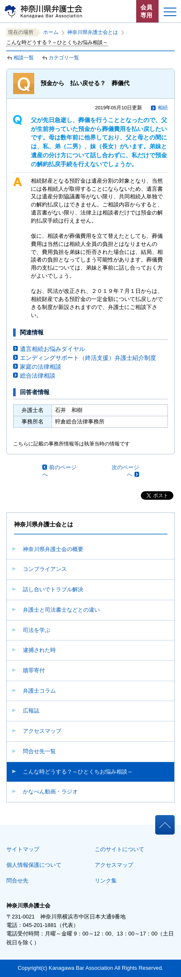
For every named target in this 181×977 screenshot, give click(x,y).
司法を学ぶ (36, 630)
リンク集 (106, 880)
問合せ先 (17, 880)
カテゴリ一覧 (64, 57)
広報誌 (31, 710)
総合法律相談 (37, 375)
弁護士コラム (39, 691)
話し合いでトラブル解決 (53, 589)
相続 (163, 107)
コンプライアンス (45, 569)
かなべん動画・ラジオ (50, 791)
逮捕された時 (39, 650)
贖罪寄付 (34, 670)
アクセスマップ (42, 731)
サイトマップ (22, 849)
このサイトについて (119, 849)
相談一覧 (24, 57)
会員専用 (146, 11)
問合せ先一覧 (39, 751)
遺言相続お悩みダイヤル (52, 348)
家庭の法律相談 (40, 366)
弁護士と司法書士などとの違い (61, 610)
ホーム (50, 32)
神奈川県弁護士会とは (92, 32)
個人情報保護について (33, 865)
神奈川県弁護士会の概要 (53, 549)
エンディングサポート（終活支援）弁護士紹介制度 (88, 357)
